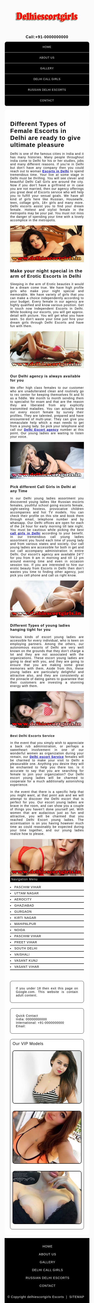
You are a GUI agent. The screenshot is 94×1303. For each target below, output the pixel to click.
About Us (47, 57)
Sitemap (76, 1297)
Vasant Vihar (26, 966)
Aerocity (23, 899)
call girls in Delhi (25, 533)
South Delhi (25, 948)
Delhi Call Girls (47, 79)
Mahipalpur (25, 924)
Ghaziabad (24, 905)
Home (47, 47)
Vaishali (22, 954)
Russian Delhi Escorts (47, 89)
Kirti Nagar (25, 917)
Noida (19, 930)
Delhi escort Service (47, 757)
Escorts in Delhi (55, 171)
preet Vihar (25, 942)
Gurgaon (23, 911)
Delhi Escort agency (41, 429)
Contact (47, 100)
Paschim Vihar (27, 887)
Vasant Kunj (25, 960)
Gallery (47, 68)
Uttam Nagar (26, 893)
